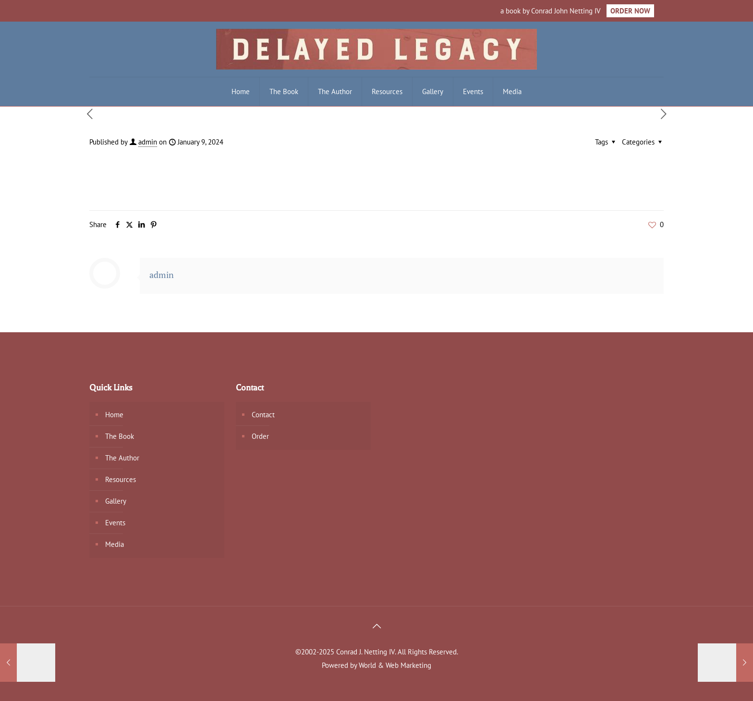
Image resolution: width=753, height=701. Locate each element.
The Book (119, 436)
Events (115, 522)
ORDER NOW (630, 10)
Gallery (115, 501)
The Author (122, 457)
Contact (263, 414)
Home (114, 414)
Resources (120, 479)
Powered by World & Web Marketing (376, 665)
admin (147, 141)
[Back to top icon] (376, 626)
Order (260, 436)
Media (114, 544)
